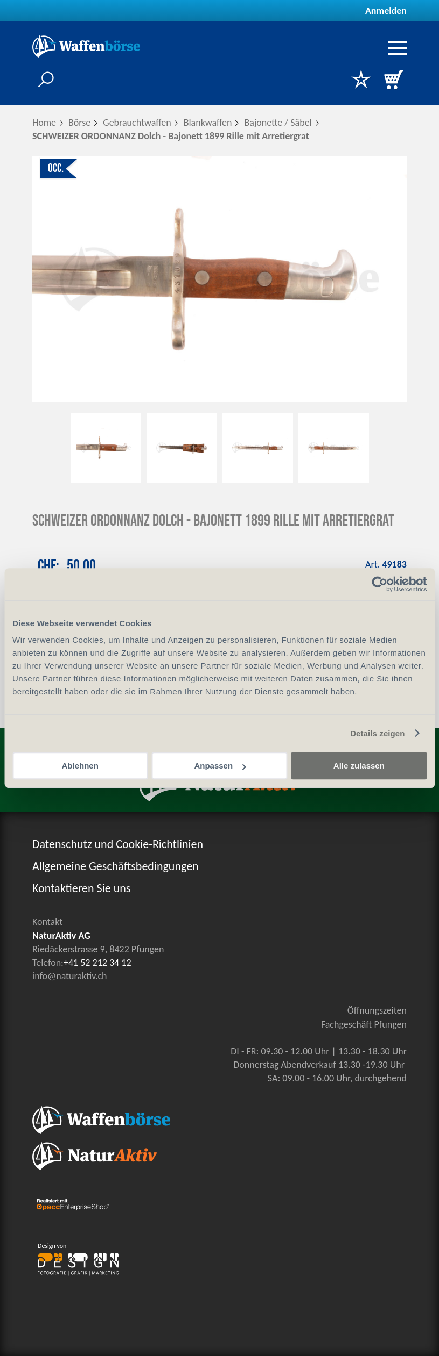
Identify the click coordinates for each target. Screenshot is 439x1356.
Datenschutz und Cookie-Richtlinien (117, 844)
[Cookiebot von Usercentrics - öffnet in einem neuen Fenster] (379, 584)
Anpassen (220, 765)
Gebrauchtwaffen (137, 122)
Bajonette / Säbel (277, 122)
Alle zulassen (359, 765)
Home (44, 122)
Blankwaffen (208, 122)
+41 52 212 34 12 (97, 962)
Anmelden (386, 11)
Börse (79, 122)
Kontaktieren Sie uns (81, 888)
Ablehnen (80, 765)
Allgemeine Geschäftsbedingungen (115, 866)
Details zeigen (377, 733)
